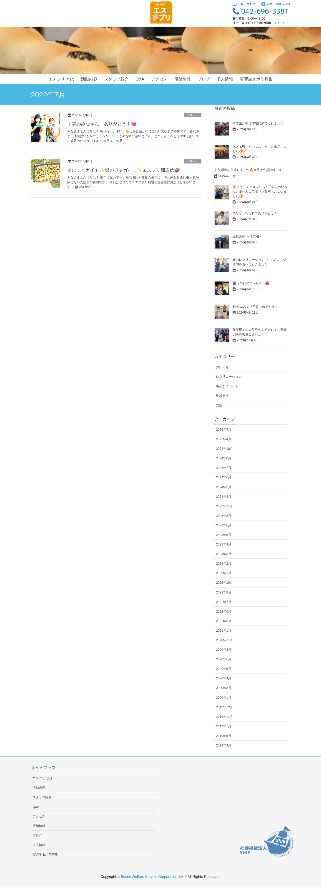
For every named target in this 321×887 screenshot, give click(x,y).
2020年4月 (223, 678)
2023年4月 (223, 544)
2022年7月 (223, 602)
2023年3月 (223, 554)
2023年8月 (223, 516)
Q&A (36, 807)
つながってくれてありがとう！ (255, 213)
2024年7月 (223, 468)
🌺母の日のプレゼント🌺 (251, 283)
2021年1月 (223, 630)
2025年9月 (223, 429)
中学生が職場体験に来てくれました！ (260, 123)
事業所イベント (227, 386)
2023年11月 (224, 506)
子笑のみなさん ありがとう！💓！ (104, 123)
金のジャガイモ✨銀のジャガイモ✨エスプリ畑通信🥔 (123, 170)
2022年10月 (224, 582)
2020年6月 (223, 659)
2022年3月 (223, 621)
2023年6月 (223, 525)
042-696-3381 (260, 11)
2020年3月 (223, 688)
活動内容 (39, 787)
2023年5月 (223, 535)
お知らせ (192, 115)
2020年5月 (223, 669)
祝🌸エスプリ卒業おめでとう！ (255, 306)
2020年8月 (223, 649)
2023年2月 (223, 563)
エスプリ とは (43, 778)
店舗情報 (39, 826)
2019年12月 (224, 707)
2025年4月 (223, 439)
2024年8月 (223, 458)
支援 (219, 405)
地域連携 (222, 395)
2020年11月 (224, 640)
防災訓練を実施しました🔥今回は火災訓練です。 (249, 170)
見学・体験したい (275, 4)
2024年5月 (223, 487)
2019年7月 (223, 726)
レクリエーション (228, 376)
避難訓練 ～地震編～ (247, 236)
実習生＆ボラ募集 (45, 854)
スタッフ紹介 (42, 797)
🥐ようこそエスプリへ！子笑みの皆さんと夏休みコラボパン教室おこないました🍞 (260, 191)
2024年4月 (223, 496)
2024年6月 (223, 477)
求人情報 (39, 845)
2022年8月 (223, 592)
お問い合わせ (244, 4)
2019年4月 (223, 745)
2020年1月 (223, 697)
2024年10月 (224, 448)
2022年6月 (223, 611)
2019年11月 (224, 717)
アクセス (39, 816)
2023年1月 (223, 573)
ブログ (37, 835)
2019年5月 (223, 736)
